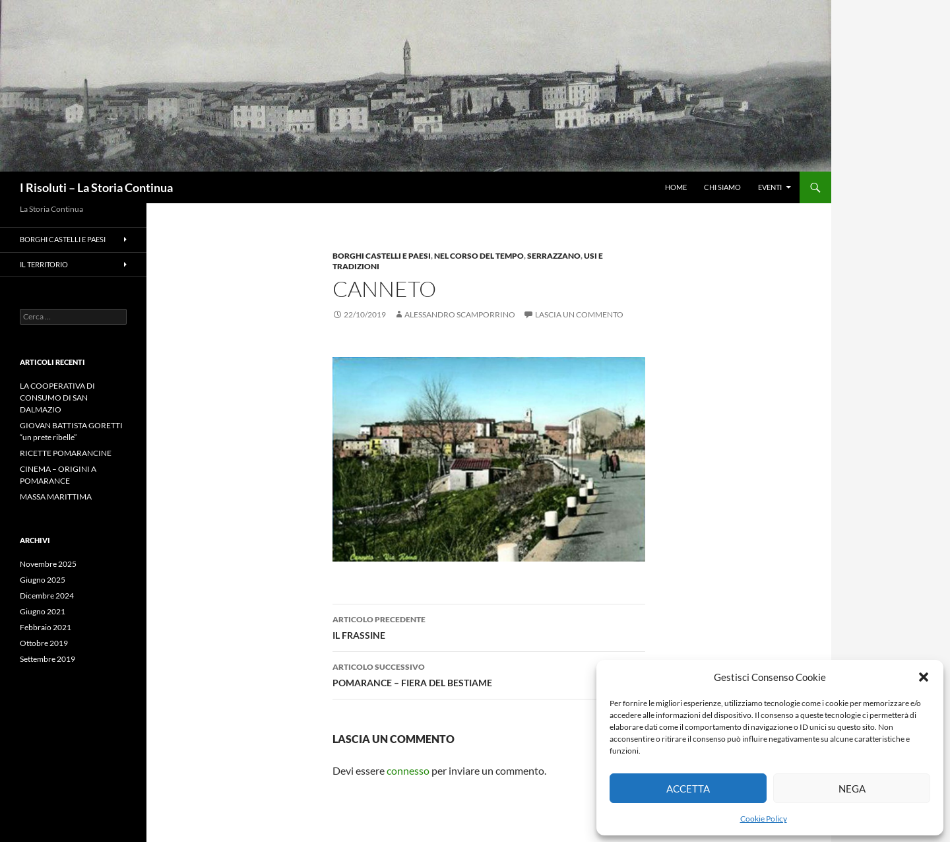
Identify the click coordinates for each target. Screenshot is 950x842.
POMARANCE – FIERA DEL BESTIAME (488, 673)
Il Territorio (44, 264)
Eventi (770, 187)
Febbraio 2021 (45, 627)
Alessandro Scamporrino (459, 314)
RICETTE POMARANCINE (65, 453)
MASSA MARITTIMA (56, 497)
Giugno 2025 (42, 580)
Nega (852, 788)
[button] (923, 677)
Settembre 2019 (47, 659)
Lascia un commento (579, 314)
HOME (676, 187)
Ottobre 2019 (44, 643)
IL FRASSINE (488, 626)
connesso (408, 770)
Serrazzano (554, 256)
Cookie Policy (763, 819)
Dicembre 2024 (47, 595)
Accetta (688, 788)
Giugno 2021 (42, 611)
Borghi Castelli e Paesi (381, 256)
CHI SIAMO (722, 187)
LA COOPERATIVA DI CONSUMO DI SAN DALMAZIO (57, 397)
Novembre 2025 (48, 564)
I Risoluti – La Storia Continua (96, 187)
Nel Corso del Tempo (479, 256)
